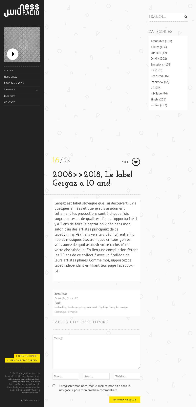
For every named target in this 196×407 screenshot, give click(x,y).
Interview (157, 82)
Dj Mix (155, 58)
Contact (9, 102)
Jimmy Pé (71, 234)
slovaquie (72, 312)
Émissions (157, 64)
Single (155, 99)
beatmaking (60, 307)
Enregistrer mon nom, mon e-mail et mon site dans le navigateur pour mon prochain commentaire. (94, 388)
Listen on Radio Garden (22, 360)
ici (115, 234)
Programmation (14, 83)
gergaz (79, 307)
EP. (153, 70)
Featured (157, 76)
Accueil (8, 70)
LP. (76, 298)
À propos (9, 89)
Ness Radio (34, 400)
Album (70, 298)
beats (71, 307)
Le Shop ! (9, 96)
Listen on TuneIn (26, 356)
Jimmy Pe (114, 307)
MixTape (156, 93)
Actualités (59, 298)
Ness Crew (10, 76)
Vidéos (155, 105)
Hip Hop (103, 307)
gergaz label (91, 307)
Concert (156, 53)
